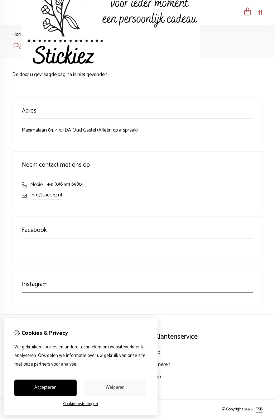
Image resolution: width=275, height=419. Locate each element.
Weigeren (115, 387)
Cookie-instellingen (80, 403)
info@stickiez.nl (46, 195)
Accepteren (45, 387)
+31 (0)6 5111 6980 (64, 184)
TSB (259, 409)
